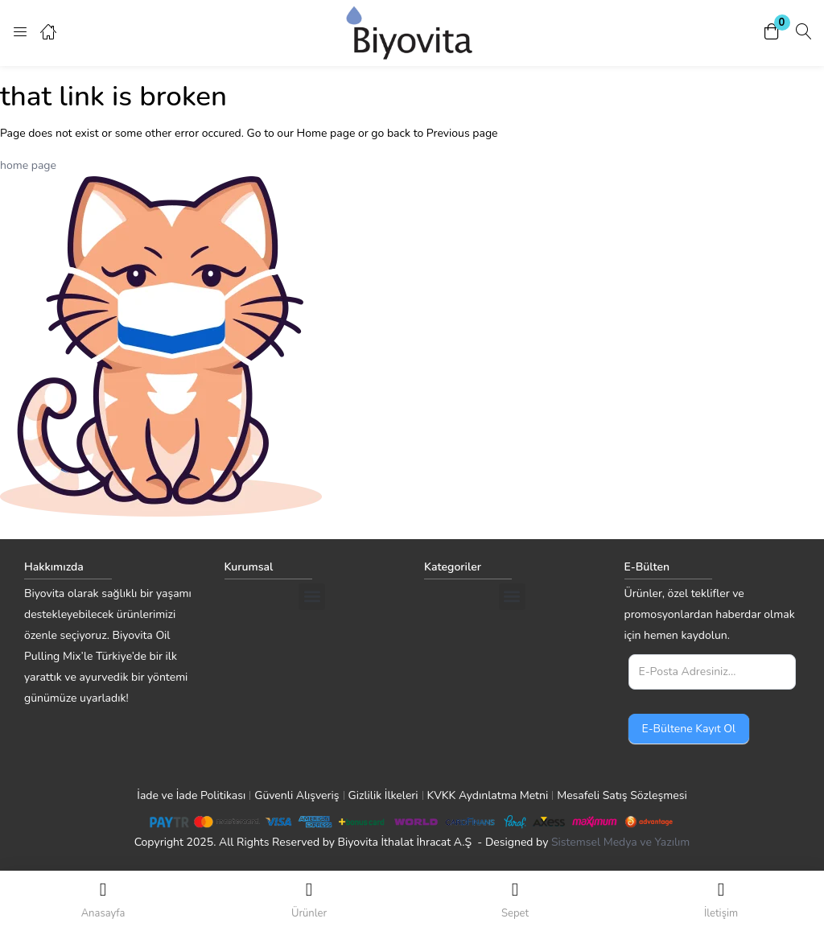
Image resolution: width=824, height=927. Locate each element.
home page (28, 165)
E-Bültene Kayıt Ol (689, 728)
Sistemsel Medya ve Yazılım (620, 842)
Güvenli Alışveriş (296, 795)
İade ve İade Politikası (191, 795)
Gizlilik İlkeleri (383, 795)
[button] (772, 33)
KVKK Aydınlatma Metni (488, 795)
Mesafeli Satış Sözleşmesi (621, 795)
